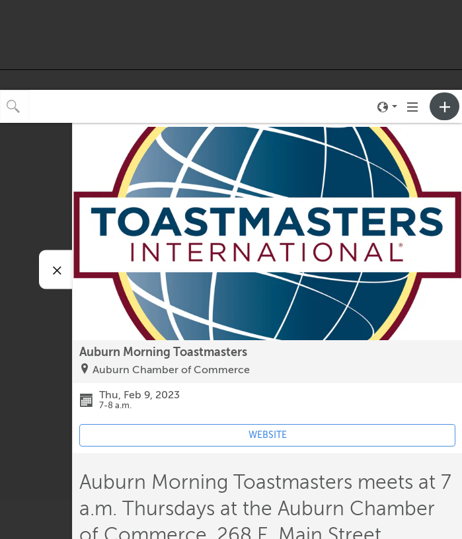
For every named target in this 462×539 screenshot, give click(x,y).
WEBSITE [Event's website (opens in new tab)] (268, 435)
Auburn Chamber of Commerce (171, 370)
